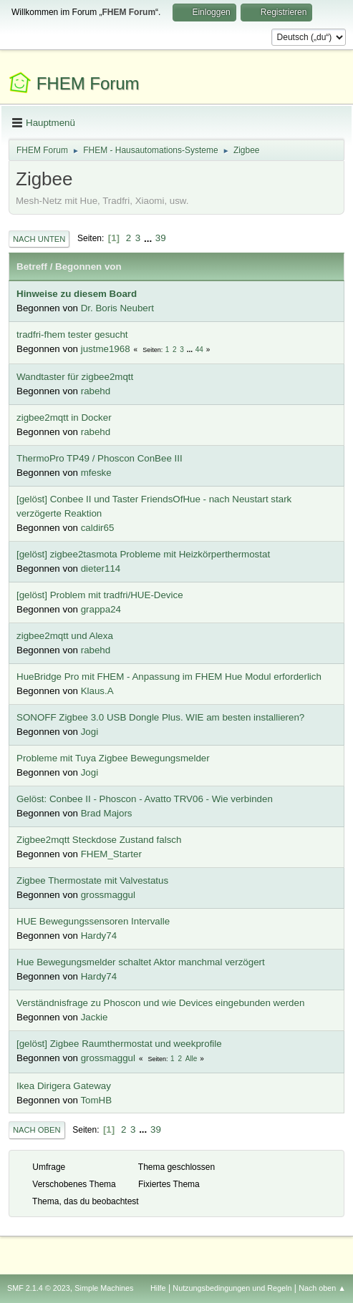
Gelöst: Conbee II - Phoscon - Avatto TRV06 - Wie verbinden (144, 799)
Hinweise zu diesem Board (76, 293)
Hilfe (158, 1288)
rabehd (96, 391)
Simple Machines (103, 1288)
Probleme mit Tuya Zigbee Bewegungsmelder (113, 758)
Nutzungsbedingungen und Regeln (232, 1288)
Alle (191, 1059)
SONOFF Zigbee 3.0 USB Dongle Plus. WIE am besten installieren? (160, 717)
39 (160, 238)
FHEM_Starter (111, 854)
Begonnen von (88, 266)
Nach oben (37, 1130)
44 (199, 349)
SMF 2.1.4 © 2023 (38, 1288)
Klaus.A (97, 690)
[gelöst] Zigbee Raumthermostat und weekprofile (119, 1043)
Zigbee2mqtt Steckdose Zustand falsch (98, 839)
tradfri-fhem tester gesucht (72, 334)
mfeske (96, 472)
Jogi (89, 731)
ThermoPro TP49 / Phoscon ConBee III (99, 458)
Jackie (94, 1017)
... (149, 238)
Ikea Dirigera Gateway (63, 1085)
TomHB (96, 1100)
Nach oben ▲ (322, 1288)
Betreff (31, 266)
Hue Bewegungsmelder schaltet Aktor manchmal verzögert (140, 962)
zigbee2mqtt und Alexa (64, 635)
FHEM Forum (88, 83)
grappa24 (101, 609)
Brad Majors (106, 813)
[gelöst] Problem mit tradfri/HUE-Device (99, 595)
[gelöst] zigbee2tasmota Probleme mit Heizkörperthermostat (143, 554)
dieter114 (101, 568)
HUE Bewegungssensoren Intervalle (93, 921)
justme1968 (105, 348)
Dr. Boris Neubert (117, 308)
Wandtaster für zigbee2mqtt (74, 376)
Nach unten (39, 239)
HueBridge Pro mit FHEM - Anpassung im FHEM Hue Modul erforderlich (168, 676)
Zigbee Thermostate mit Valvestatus (92, 880)
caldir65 (98, 527)
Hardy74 (99, 935)
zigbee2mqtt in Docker (64, 417)
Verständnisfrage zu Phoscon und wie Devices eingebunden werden (160, 1002)
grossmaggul (108, 894)
